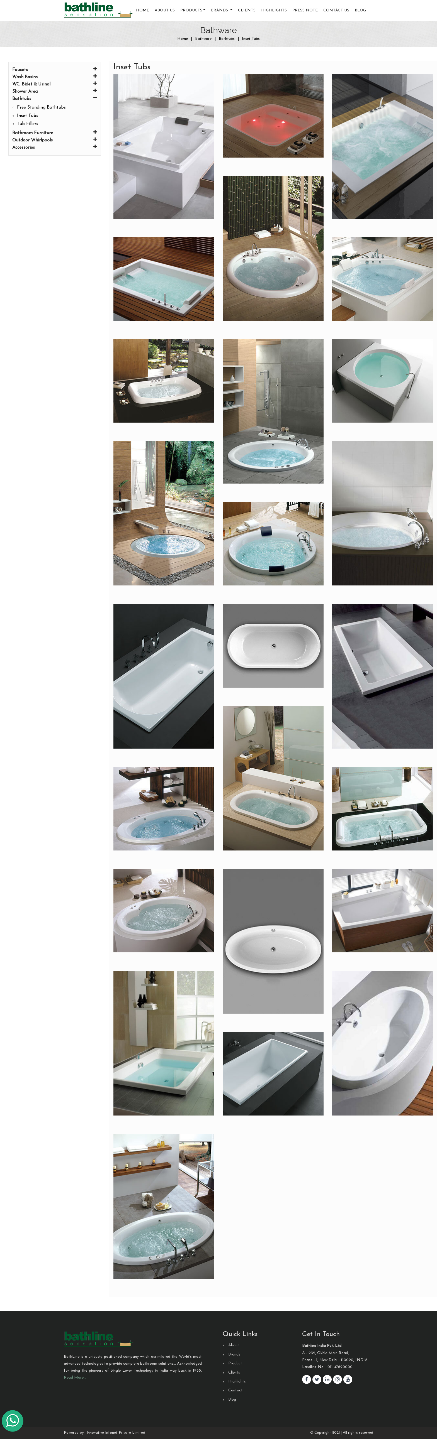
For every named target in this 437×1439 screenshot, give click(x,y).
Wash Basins (54, 76)
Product (235, 1363)
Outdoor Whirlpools (54, 140)
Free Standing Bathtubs (41, 107)
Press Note (305, 10)
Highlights (274, 10)
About (233, 1345)
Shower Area (54, 91)
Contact (235, 1390)
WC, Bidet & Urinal (54, 84)
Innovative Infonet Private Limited (116, 1433)
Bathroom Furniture (54, 132)
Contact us (336, 10)
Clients (247, 10)
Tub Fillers (27, 124)
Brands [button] (220, 10)
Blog (360, 10)
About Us (165, 10)
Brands (234, 1354)
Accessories (54, 147)
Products (191, 10)
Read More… (75, 1378)
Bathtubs (54, 98)
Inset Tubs (27, 116)
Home (142, 10)
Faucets (54, 69)
